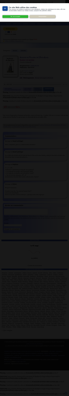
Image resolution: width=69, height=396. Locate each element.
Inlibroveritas (8, 357)
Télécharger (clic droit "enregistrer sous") (12, 89)
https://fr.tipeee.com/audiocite (14, 41)
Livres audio (17, 24)
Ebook (46, 354)
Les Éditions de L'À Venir (27, 357)
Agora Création (21, 363)
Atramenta (59, 352)
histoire (23, 50)
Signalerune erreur (38, 89)
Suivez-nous (41, 24)
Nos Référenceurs (15, 359)
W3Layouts (7, 363)
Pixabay (7, 359)
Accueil (8, 24)
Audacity (7, 354)
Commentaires (48, 89)
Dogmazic (40, 354)
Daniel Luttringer (29, 71)
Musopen (38, 357)
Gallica (55, 354)
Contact (58, 24)
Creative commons (31, 354)
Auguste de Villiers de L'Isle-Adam (34, 57)
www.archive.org (17, 361)
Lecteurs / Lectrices (29, 24)
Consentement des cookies (12, 352)
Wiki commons (46, 357)
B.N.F (23, 354)
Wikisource (61, 357)
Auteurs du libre (16, 354)
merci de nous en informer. (34, 345)
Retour (15, 50)
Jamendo (16, 357)
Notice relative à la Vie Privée (30, 352)
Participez (50, 24)
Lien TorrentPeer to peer (27, 89)
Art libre (52, 352)
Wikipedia (54, 357)
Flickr (51, 354)
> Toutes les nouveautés (34, 267)
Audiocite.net (34, 66)
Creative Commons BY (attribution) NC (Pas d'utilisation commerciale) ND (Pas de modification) (35, 126)
